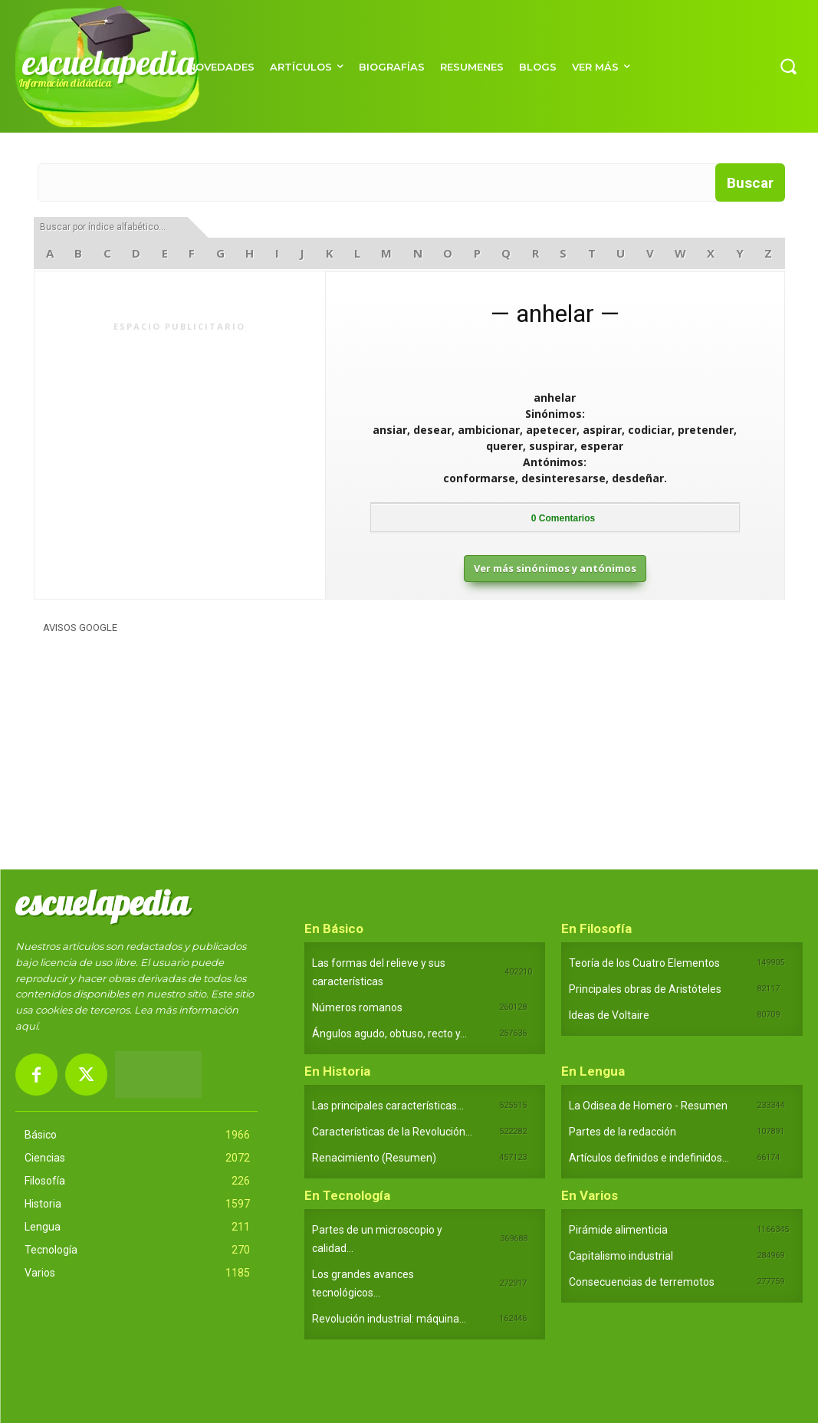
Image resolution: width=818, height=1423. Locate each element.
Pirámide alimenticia (618, 1230)
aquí (26, 1026)
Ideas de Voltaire (609, 1015)
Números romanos (357, 1007)
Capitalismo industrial (621, 1256)
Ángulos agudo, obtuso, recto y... (389, 1033)
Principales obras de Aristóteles (645, 989)
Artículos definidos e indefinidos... (649, 1158)
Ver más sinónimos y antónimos (555, 568)
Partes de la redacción (622, 1132)
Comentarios (563, 518)
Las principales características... (388, 1105)
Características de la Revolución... (392, 1132)
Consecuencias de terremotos (642, 1282)
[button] (788, 66)
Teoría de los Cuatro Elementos (644, 963)
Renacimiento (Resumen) (374, 1158)
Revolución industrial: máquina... (389, 1319)
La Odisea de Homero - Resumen (648, 1105)
